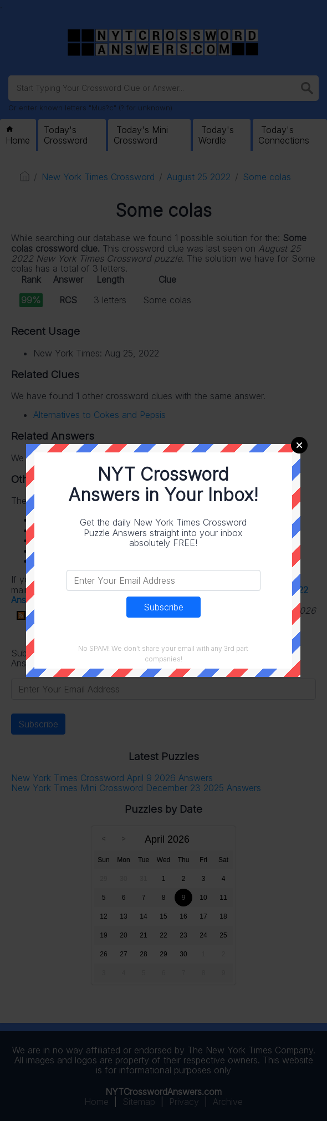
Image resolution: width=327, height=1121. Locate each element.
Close (299, 445)
